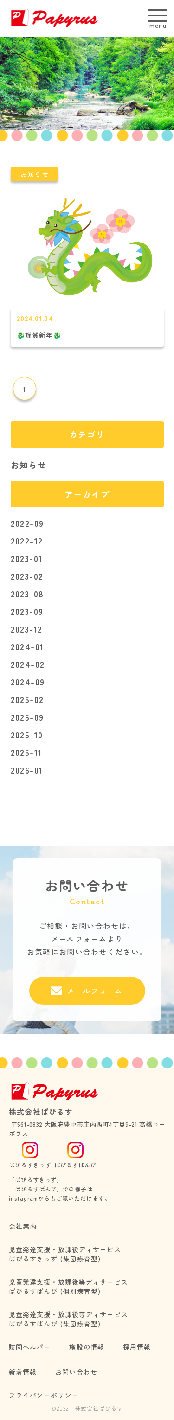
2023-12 (27, 629)
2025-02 (27, 699)
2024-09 (28, 682)
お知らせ (29, 465)
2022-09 (27, 523)
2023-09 (27, 611)
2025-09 (27, 717)
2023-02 (27, 576)
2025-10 (27, 735)
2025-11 (26, 752)
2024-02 (28, 664)
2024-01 (27, 646)
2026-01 (27, 770)
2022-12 (27, 541)
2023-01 (27, 558)
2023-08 (27, 594)
